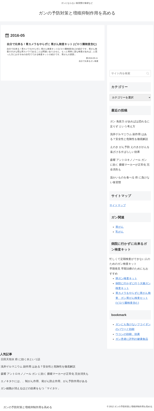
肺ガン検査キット (126, 278)
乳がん (120, 231)
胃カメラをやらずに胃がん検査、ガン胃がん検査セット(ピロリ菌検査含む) (133, 298)
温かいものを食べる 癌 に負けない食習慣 (129, 180)
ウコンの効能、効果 (128, 334)
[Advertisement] (130, 46)
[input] (130, 73)
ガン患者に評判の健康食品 (132, 338)
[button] (147, 73)
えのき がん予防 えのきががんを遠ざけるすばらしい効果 (129, 149)
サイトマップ (117, 205)
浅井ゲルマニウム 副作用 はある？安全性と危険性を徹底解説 (129, 137)
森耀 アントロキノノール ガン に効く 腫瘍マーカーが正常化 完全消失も (129, 164)
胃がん (120, 226)
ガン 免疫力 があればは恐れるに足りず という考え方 (129, 124)
